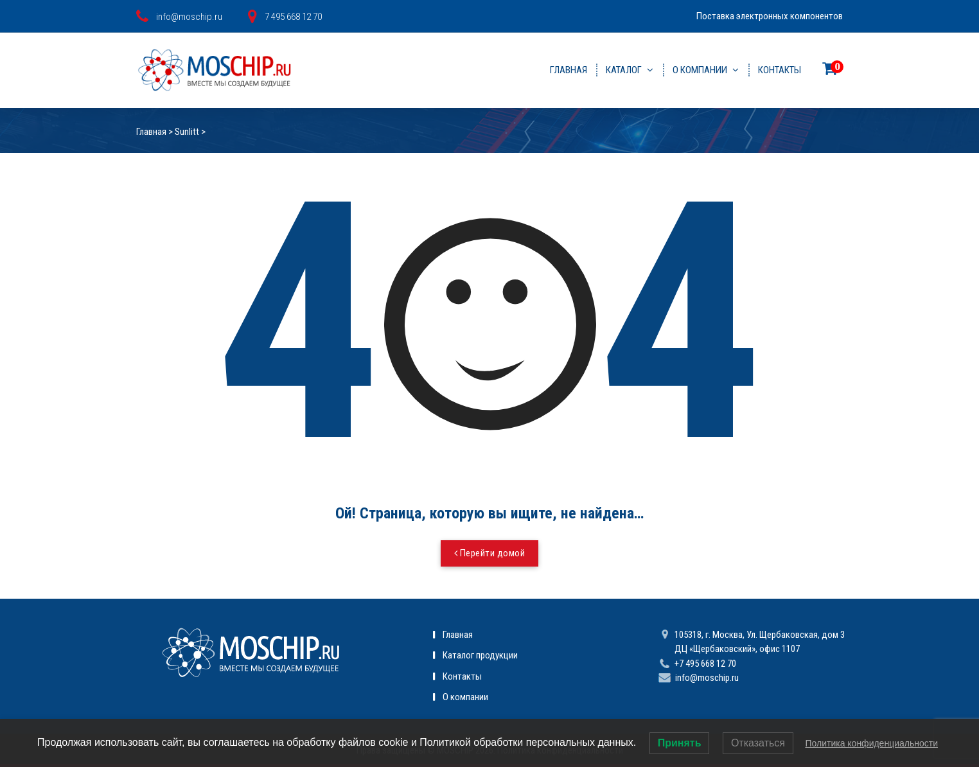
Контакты (779, 70)
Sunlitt (187, 131)
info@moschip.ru (707, 677)
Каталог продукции (480, 655)
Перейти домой (489, 553)
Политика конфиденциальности (871, 743)
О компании (700, 70)
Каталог (624, 70)
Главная (568, 70)
